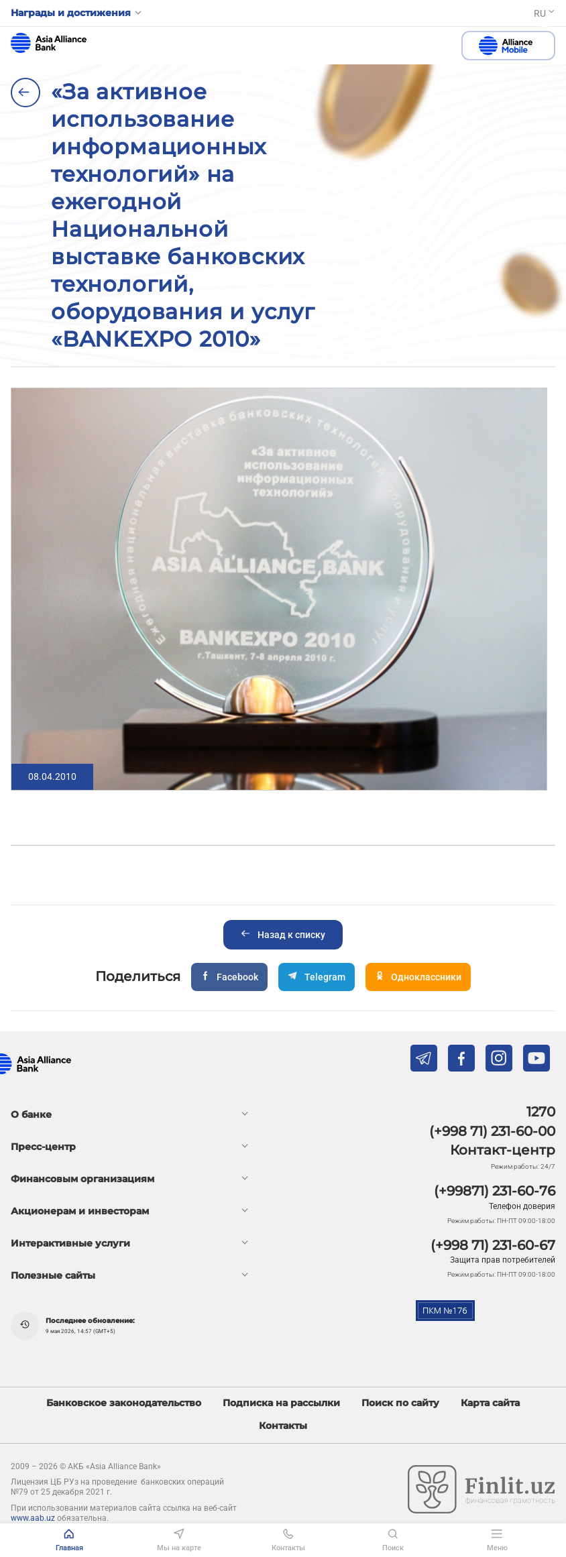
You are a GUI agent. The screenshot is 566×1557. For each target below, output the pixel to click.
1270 (540, 1112)
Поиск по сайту (400, 1403)
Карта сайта (490, 1403)
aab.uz (49, 43)
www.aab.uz (33, 1518)
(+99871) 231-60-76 (494, 1191)
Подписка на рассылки (281, 1403)
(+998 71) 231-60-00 (492, 1131)
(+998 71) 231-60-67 (493, 1245)
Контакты (283, 1426)
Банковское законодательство (123, 1403)
